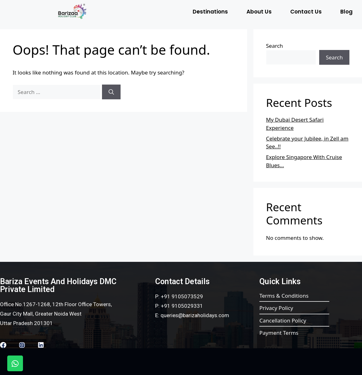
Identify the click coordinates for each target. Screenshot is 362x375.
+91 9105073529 (182, 296)
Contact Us (306, 11)
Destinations (210, 11)
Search (274, 45)
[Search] (111, 92)
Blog (346, 11)
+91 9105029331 (182, 306)
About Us (259, 11)
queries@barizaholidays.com (195, 315)
